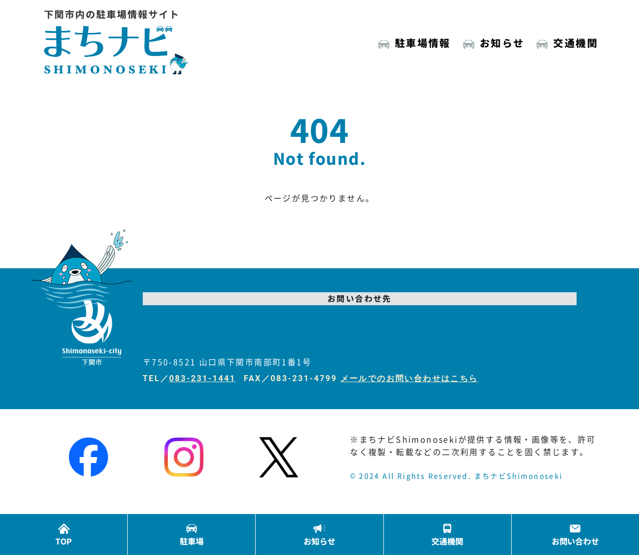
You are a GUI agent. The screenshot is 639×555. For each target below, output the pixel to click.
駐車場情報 (423, 42)
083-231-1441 (202, 378)
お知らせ (502, 42)
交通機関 (575, 42)
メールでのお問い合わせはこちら (409, 378)
